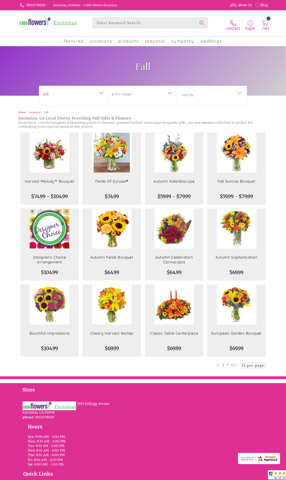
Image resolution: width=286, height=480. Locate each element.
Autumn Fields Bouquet (111, 254)
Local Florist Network (231, 476)
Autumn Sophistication (236, 254)
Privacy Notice (201, 476)
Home (22, 109)
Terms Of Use (176, 476)
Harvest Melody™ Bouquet (49, 178)
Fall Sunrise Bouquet (236, 178)
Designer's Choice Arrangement (49, 256)
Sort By (187, 92)
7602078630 (35, 5)
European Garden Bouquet (237, 330)
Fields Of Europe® (111, 178)
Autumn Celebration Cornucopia (174, 256)
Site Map (257, 476)
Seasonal (35, 109)
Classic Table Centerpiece (174, 330)
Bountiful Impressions (49, 330)
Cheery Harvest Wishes (111, 330)
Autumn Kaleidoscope (174, 178)
